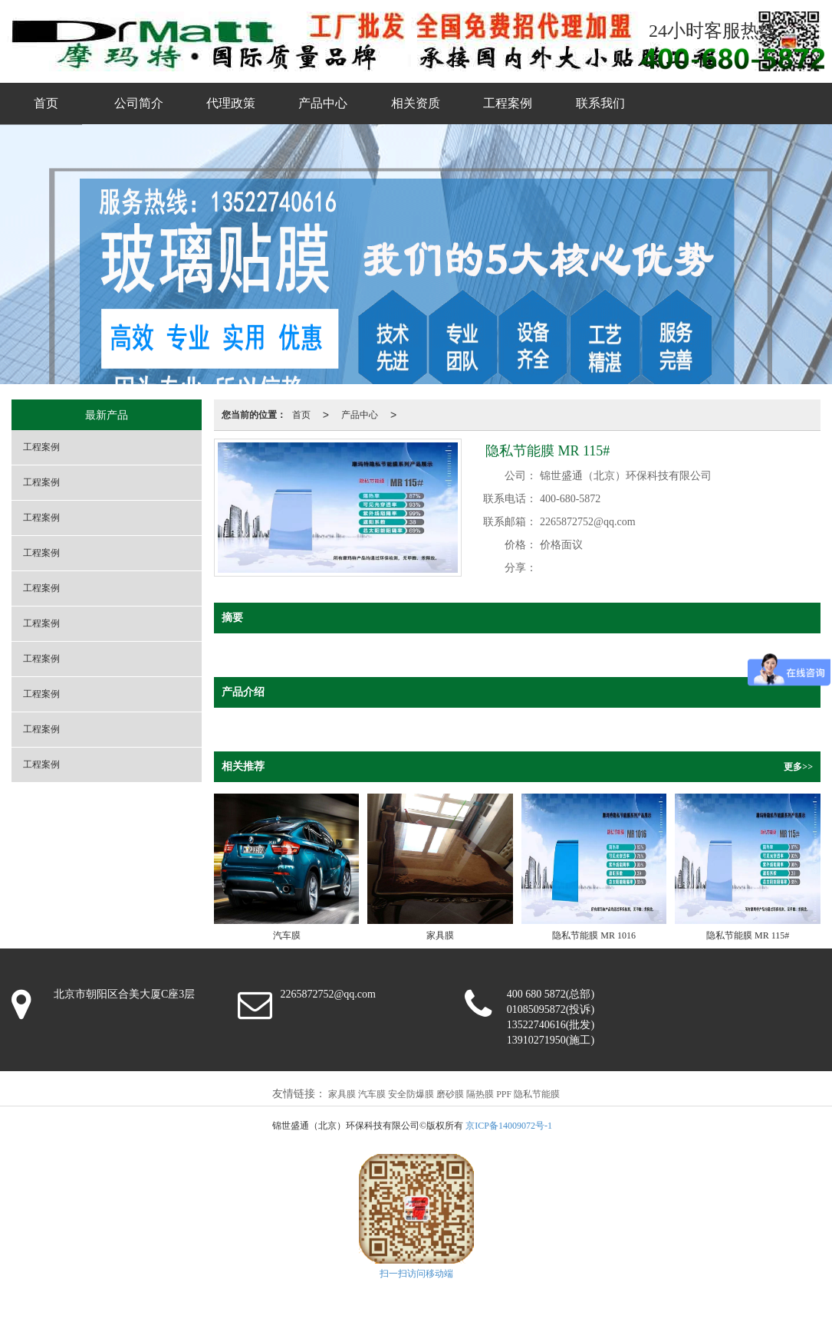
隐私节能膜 (537, 1094)
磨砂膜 (450, 1094)
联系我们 (600, 103)
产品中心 (322, 103)
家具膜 (342, 1094)
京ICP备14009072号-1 (508, 1125)
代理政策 (230, 103)
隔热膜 (480, 1094)
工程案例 (507, 103)
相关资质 (415, 103)
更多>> (798, 766)
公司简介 (138, 103)
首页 (46, 103)
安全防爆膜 (411, 1094)
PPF (503, 1094)
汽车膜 (372, 1094)
